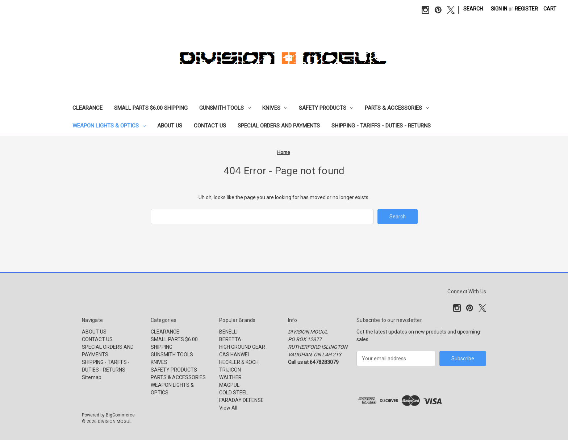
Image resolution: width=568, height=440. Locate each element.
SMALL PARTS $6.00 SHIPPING (151, 108)
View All (228, 408)
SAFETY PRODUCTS (326, 108)
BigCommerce (120, 415)
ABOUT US (169, 125)
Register (526, 9)
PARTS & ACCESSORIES (397, 108)
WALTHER (230, 377)
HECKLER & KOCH (239, 362)
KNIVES (274, 108)
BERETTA (230, 339)
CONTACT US (210, 125)
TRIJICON (230, 370)
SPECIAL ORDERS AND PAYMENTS (279, 125)
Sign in (499, 9)
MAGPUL (229, 385)
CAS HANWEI (234, 354)
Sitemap (91, 377)
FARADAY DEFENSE (241, 400)
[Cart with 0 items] (549, 9)
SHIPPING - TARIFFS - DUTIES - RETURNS (381, 125)
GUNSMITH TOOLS (225, 108)
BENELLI (228, 332)
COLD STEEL (233, 392)
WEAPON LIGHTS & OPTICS (109, 125)
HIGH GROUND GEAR (242, 347)
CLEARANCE (87, 108)
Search (473, 9)
